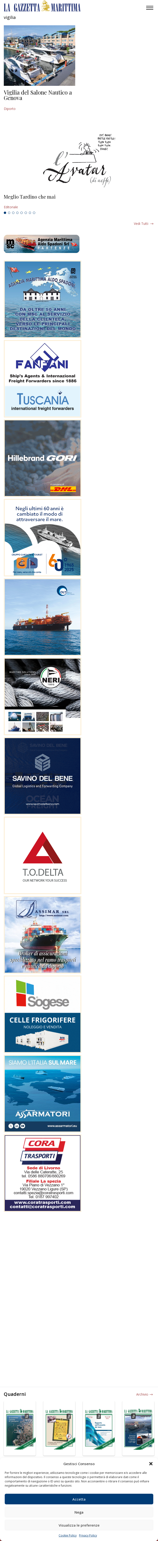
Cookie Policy (68, 1535)
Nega (79, 1512)
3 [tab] (13, 213)
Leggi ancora (79, 201)
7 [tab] (30, 213)
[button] (151, 1463)
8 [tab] (34, 213)
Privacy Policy (88, 1535)
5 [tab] (21, 213)
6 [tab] (26, 213)
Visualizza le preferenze (79, 1525)
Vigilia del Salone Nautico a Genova (38, 95)
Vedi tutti (141, 223)
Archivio (142, 1394)
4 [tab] (17, 213)
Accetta (79, 1499)
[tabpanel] (79, 201)
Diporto (10, 108)
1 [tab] (5, 213)
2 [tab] (9, 213)
